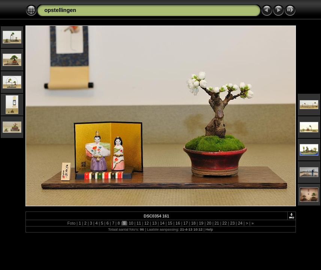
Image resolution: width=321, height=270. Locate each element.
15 (170, 223)
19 (201, 223)
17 (185, 223)
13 (154, 223)
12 (146, 223)
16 (178, 223)
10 (131, 223)
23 (232, 223)
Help (209, 229)
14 (162, 223)
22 (224, 223)
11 (138, 223)
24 (240, 223)
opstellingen (60, 10)
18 (193, 223)
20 (209, 223)
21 (217, 223)
